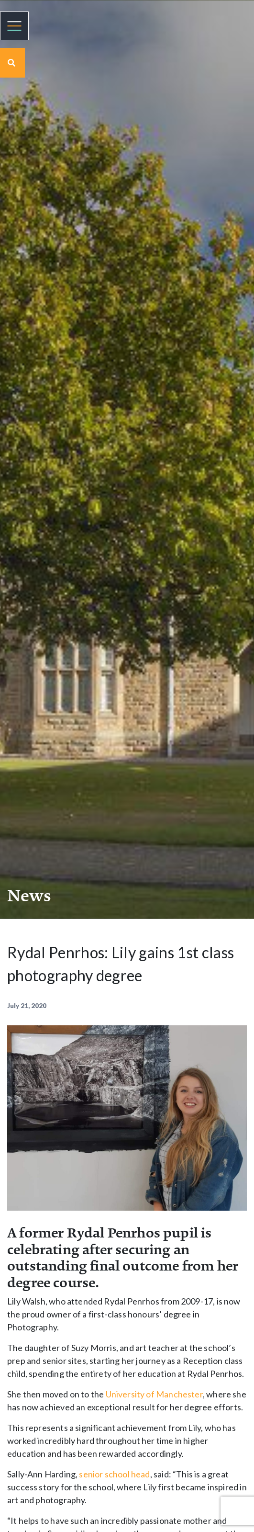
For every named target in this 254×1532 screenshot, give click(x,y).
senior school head (114, 1474)
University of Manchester (154, 1394)
